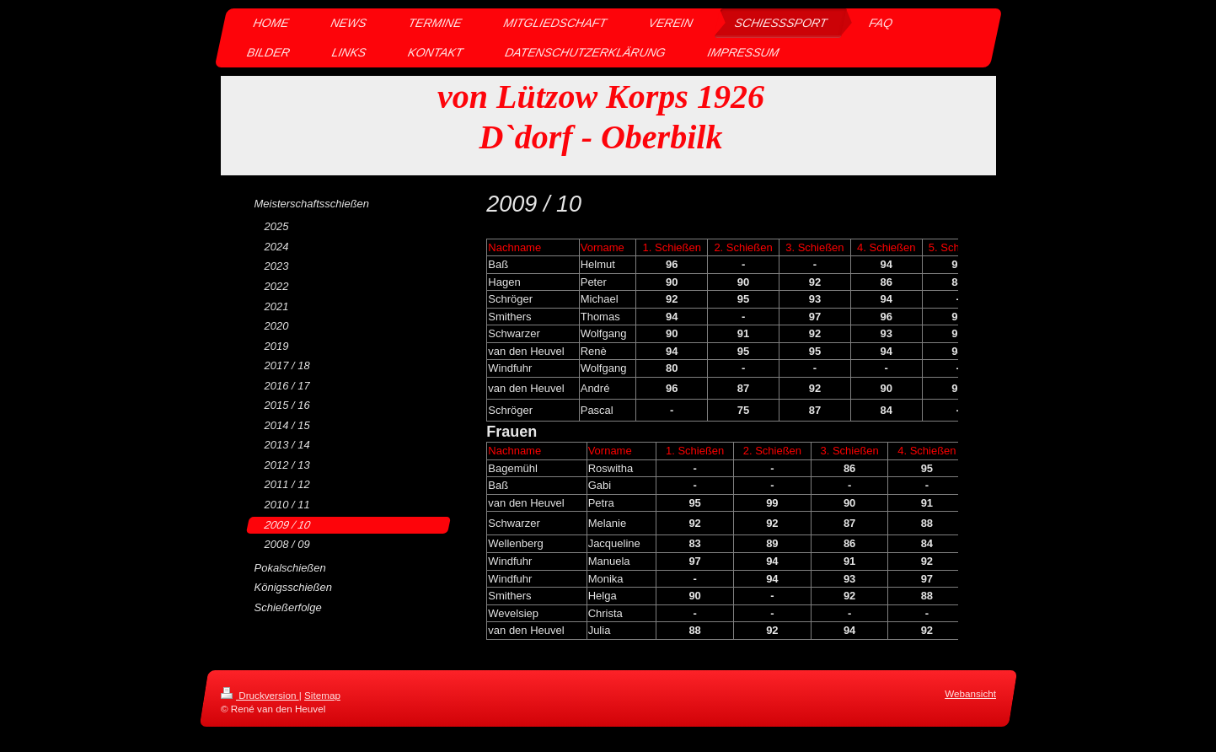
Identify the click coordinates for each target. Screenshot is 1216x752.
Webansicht (970, 693)
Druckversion (260, 695)
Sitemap (322, 695)
